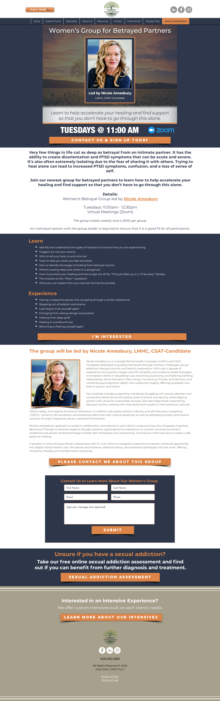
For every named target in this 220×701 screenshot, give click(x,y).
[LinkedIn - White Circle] (109, 650)
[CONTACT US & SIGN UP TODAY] (110, 140)
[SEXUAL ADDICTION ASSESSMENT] (110, 577)
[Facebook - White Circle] (102, 650)
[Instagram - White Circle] (117, 650)
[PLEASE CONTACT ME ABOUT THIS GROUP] (110, 461)
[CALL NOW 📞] (40, 9)
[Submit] (113, 530)
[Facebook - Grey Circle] (181, 9)
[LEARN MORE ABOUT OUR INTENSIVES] (111, 617)
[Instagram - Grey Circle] (188, 9)
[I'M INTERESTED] (112, 336)
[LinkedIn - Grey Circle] (173, 9)
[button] (71, 21)
